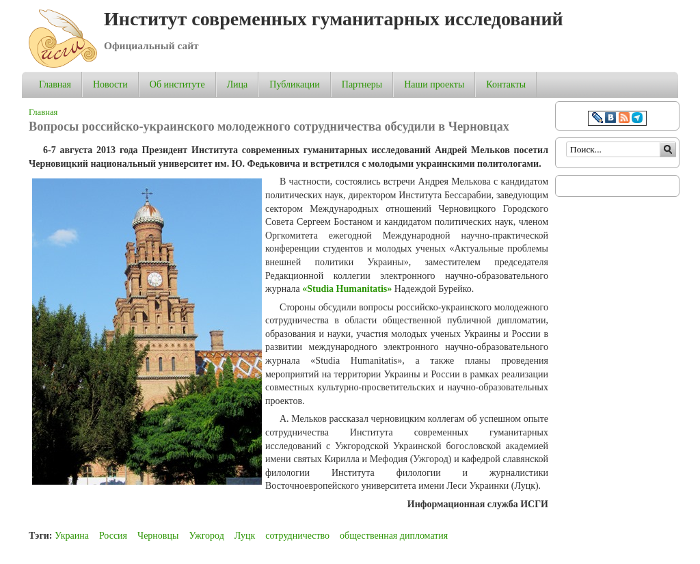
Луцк (244, 536)
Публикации (294, 84)
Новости (110, 84)
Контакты (506, 84)
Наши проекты (434, 84)
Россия (113, 536)
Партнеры (362, 84)
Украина (72, 536)
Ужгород (206, 536)
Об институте (177, 84)
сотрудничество (297, 536)
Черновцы (157, 536)
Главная (55, 84)
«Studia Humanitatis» (347, 289)
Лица (237, 84)
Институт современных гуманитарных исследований (333, 18)
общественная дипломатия (394, 536)
